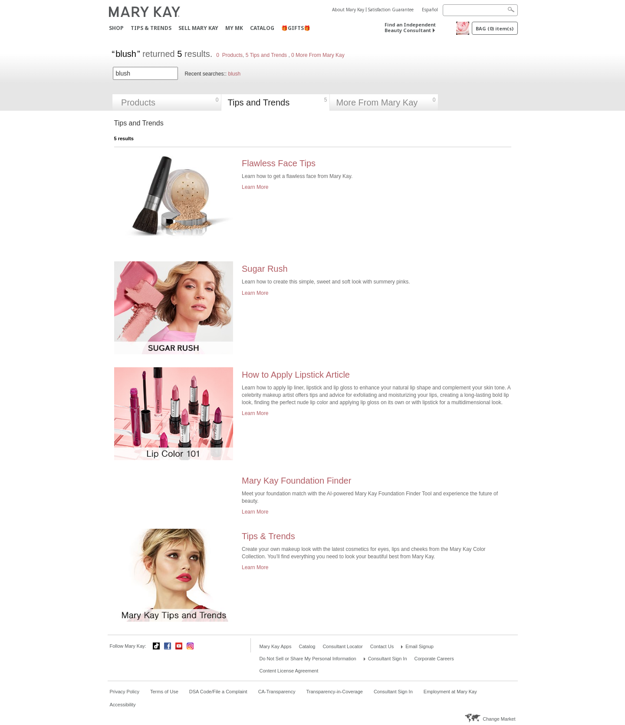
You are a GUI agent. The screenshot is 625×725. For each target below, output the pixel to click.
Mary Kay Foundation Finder (296, 480)
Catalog (262, 28)
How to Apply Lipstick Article (296, 374)
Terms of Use (164, 691)
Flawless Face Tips (279, 163)
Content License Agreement (289, 670)
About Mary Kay (348, 10)
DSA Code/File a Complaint (218, 691)
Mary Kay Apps (276, 646)
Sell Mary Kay (198, 28)
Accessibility (123, 704)
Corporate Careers (434, 658)
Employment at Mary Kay (450, 691)
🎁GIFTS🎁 (295, 28)
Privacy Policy (124, 691)
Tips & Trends (151, 28)
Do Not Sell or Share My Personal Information (308, 658)
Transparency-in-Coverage (334, 691)
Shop (116, 28)
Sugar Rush (265, 269)
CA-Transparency (277, 691)
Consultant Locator (342, 646)
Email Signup (419, 646)
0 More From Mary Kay (317, 55)
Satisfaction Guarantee (391, 10)
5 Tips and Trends (267, 55)
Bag (494, 28)
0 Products (229, 55)
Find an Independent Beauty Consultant (410, 27)
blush (234, 74)
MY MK (234, 28)
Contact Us (382, 646)
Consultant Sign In (387, 658)
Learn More (255, 187)
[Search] (480, 10)
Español (430, 10)
